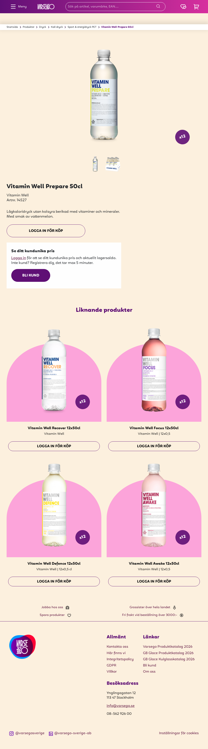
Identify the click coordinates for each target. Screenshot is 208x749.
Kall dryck (57, 27)
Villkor (112, 671)
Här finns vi (116, 653)
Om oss (149, 671)
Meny (17, 6)
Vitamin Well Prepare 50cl (117, 27)
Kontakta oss (117, 646)
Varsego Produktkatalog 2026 (167, 646)
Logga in (18, 258)
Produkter (28, 27)
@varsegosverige (27, 733)
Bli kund (30, 276)
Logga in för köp (46, 231)
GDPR (111, 665)
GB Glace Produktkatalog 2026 (168, 653)
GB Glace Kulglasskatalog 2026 (169, 659)
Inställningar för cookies (179, 733)
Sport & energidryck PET (82, 27)
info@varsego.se (121, 706)
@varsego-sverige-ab (70, 733)
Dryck (42, 27)
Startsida (12, 27)
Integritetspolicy (120, 659)
